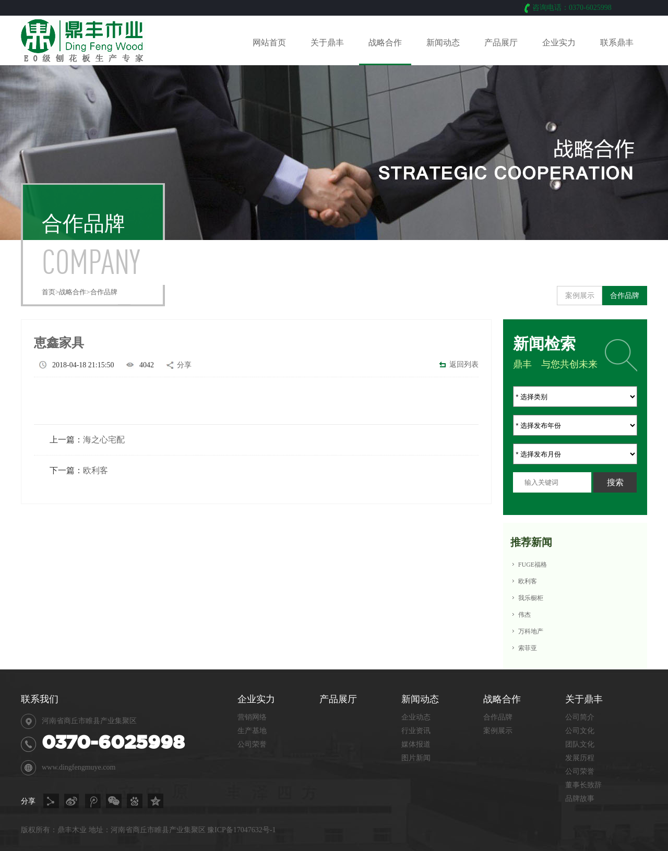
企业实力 (559, 42)
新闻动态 (443, 42)
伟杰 (524, 614)
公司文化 (579, 731)
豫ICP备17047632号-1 (241, 830)
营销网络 (252, 717)
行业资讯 (416, 731)
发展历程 (579, 758)
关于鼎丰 (327, 42)
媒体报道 (416, 744)
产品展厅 (501, 42)
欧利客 (95, 470)
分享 (184, 365)
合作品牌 (103, 292)
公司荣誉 (579, 771)
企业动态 (416, 717)
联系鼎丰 (617, 42)
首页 (48, 292)
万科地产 (530, 631)
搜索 (615, 482)
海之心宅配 (104, 439)
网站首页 (269, 42)
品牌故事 (579, 798)
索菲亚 (527, 648)
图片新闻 (416, 758)
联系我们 (39, 699)
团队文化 (579, 744)
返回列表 (464, 364)
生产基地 (252, 731)
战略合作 (385, 42)
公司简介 (579, 717)
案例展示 (579, 295)
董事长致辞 (583, 785)
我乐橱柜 (530, 598)
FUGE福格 (532, 564)
